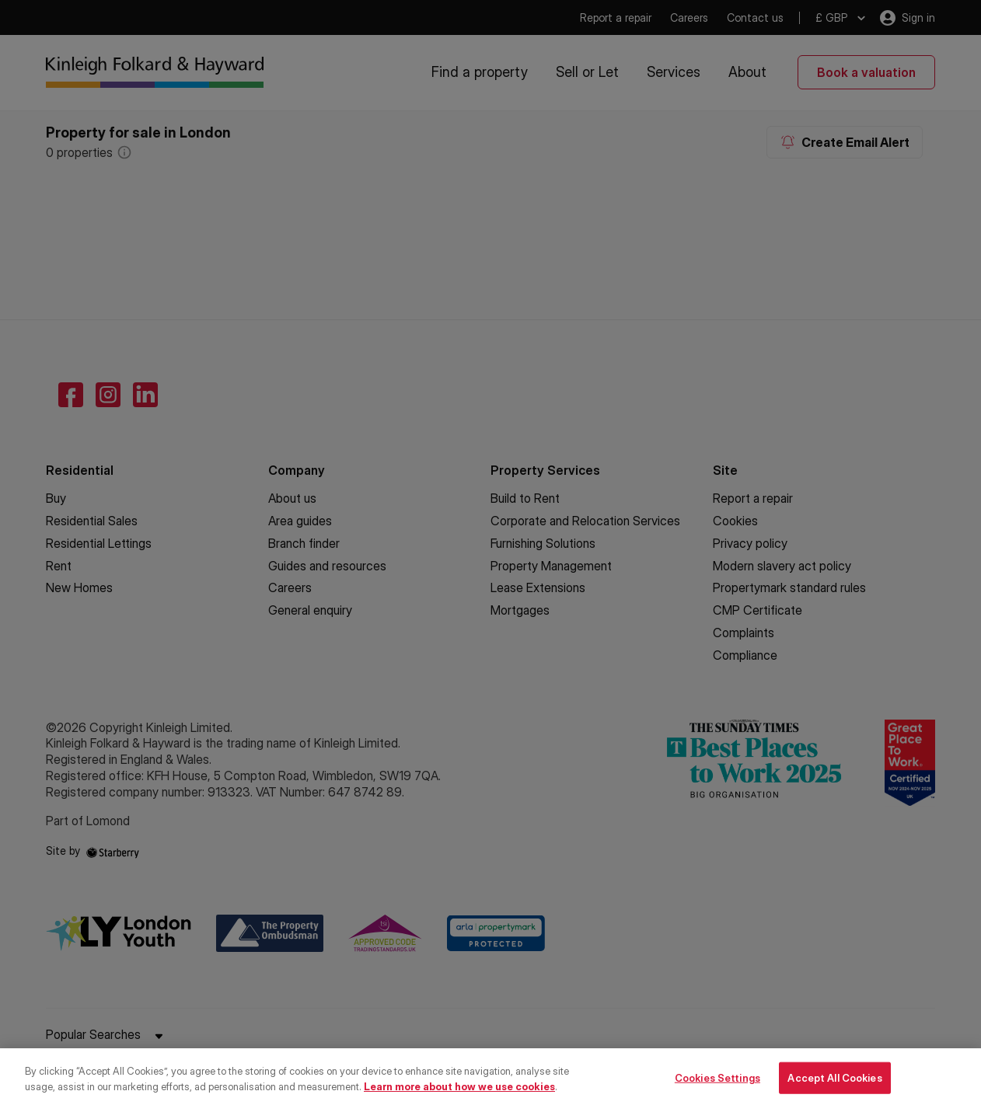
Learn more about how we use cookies (459, 1098)
